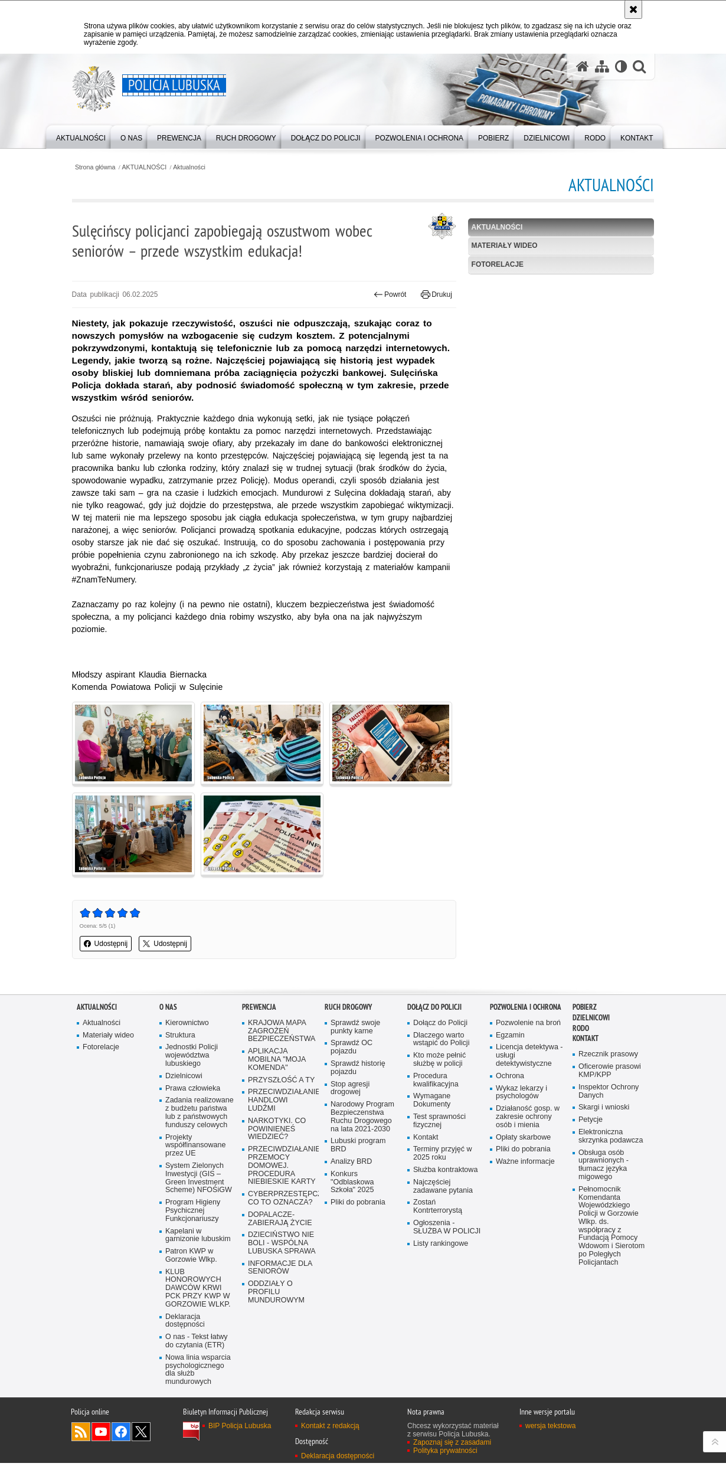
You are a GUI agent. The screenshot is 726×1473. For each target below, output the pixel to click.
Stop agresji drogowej (350, 1088)
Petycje (590, 1120)
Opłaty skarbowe (523, 1137)
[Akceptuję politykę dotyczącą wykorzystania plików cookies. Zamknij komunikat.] (633, 9)
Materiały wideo (503, 246)
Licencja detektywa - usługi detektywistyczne (529, 1055)
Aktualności (195, 167)
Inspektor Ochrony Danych (608, 1091)
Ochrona (510, 1076)
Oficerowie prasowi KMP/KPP (610, 1071)
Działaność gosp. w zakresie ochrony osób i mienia (528, 1117)
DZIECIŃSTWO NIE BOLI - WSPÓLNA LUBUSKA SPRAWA (282, 1244)
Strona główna (100, 167)
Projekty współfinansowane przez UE (195, 1154)
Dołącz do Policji (434, 1006)
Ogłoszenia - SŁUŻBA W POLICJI (447, 1228)
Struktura (180, 1035)
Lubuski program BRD (358, 1146)
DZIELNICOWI (591, 1017)
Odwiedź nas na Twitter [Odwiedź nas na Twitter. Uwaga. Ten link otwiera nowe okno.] (141, 1441)
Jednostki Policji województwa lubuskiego (191, 1055)
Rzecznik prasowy (608, 1054)
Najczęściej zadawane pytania (443, 1186)
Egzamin (510, 1035)
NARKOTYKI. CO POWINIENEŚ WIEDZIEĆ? (277, 1129)
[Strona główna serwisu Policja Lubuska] (581, 67)
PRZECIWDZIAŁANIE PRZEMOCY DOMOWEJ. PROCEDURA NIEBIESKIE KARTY (282, 1166)
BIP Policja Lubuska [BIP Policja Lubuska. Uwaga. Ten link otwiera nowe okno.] (240, 1436)
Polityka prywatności (445, 1460)
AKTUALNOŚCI (149, 167)
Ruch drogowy (348, 1006)
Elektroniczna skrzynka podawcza (610, 1136)
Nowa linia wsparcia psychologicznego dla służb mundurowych (198, 1379)
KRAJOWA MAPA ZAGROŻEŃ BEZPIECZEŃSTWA (282, 1031)
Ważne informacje (525, 1162)
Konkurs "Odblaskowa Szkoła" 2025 (352, 1182)
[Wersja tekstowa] (620, 67)
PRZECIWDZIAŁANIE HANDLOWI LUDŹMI (282, 1100)
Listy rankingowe (441, 1244)
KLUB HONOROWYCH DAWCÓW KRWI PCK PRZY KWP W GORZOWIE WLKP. (198, 1297)
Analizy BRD (351, 1162)
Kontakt (426, 1137)
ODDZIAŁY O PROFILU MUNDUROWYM (276, 1293)
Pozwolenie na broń (528, 1022)
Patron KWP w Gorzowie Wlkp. (191, 1264)
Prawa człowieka (193, 1088)
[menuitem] (81, 136)
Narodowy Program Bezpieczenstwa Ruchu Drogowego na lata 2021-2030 (363, 1117)
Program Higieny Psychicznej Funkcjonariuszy (193, 1219)
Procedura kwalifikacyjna (436, 1080)
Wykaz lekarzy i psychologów (522, 1092)
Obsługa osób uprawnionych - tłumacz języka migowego (603, 1165)
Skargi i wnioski (604, 1107)
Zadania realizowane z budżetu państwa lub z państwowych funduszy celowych (199, 1116)
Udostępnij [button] (111, 944)
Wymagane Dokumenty (432, 1100)
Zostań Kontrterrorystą (438, 1207)
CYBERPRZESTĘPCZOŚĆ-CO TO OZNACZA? (282, 1199)
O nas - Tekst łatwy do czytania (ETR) (196, 1351)
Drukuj (434, 294)
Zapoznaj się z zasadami (452, 1452)
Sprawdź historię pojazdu (358, 1068)
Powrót (388, 294)
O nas (168, 1006)
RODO (581, 1028)
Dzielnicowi (183, 1076)
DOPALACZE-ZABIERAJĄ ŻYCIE (280, 1220)
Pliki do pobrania (358, 1203)
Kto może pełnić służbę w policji (439, 1060)
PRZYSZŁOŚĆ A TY (281, 1080)
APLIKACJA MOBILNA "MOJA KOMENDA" (277, 1060)
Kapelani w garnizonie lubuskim (198, 1244)
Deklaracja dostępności (185, 1330)
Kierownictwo (187, 1022)
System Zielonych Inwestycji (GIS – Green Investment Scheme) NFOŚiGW (199, 1186)
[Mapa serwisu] (601, 67)
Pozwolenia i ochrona (525, 1006)
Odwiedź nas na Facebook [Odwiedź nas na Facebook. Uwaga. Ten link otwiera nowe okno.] (121, 1441)
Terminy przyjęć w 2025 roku (442, 1154)
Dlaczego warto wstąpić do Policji (441, 1039)
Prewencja (259, 1006)
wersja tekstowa (550, 1436)
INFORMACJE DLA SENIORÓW (280, 1268)
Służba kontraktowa (445, 1170)
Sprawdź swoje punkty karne (356, 1027)
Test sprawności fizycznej (439, 1121)
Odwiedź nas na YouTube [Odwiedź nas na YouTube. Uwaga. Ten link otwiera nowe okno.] (100, 1441)
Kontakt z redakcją (330, 1436)
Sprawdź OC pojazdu (352, 1047)
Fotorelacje (496, 265)
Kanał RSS (80, 1441)
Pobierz (585, 1006)
